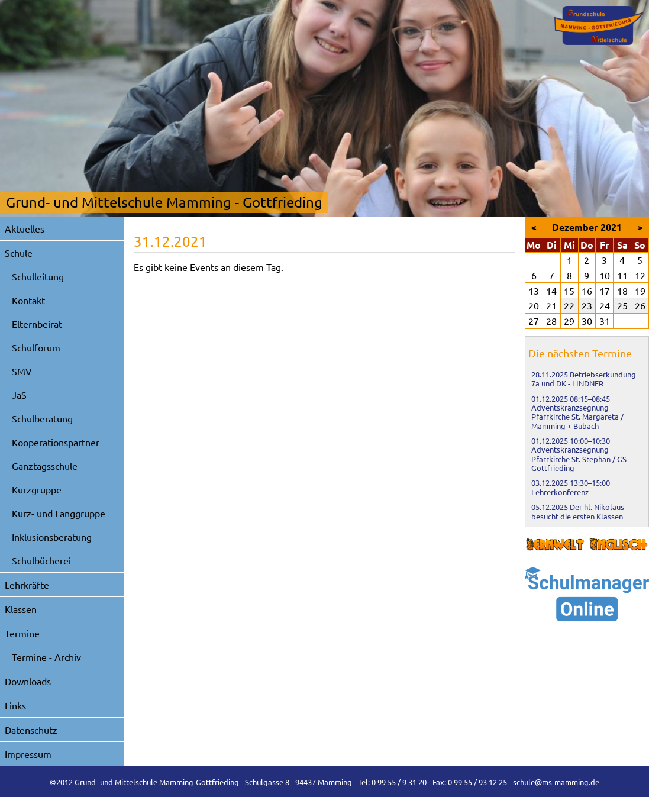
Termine (22, 633)
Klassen (21, 609)
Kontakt (28, 300)
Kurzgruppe (37, 489)
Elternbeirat (37, 324)
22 (569, 305)
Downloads (28, 681)
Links (15, 705)
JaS (19, 395)
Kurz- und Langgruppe (58, 513)
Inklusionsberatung (52, 537)
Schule (19, 253)
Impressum (28, 754)
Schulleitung (38, 276)
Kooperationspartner (55, 442)
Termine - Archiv (46, 657)
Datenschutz (31, 729)
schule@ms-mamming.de (556, 782)
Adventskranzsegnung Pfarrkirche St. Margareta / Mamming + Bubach (577, 416)
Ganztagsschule (45, 466)
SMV (22, 371)
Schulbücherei (41, 560)
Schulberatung (42, 418)
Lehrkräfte (27, 585)
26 (640, 305)
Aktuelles (24, 228)
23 (587, 305)
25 (622, 305)
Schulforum (36, 347)
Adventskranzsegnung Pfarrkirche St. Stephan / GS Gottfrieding (579, 458)
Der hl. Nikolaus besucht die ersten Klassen (577, 511)
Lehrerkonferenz (560, 492)
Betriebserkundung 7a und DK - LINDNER (583, 378)
